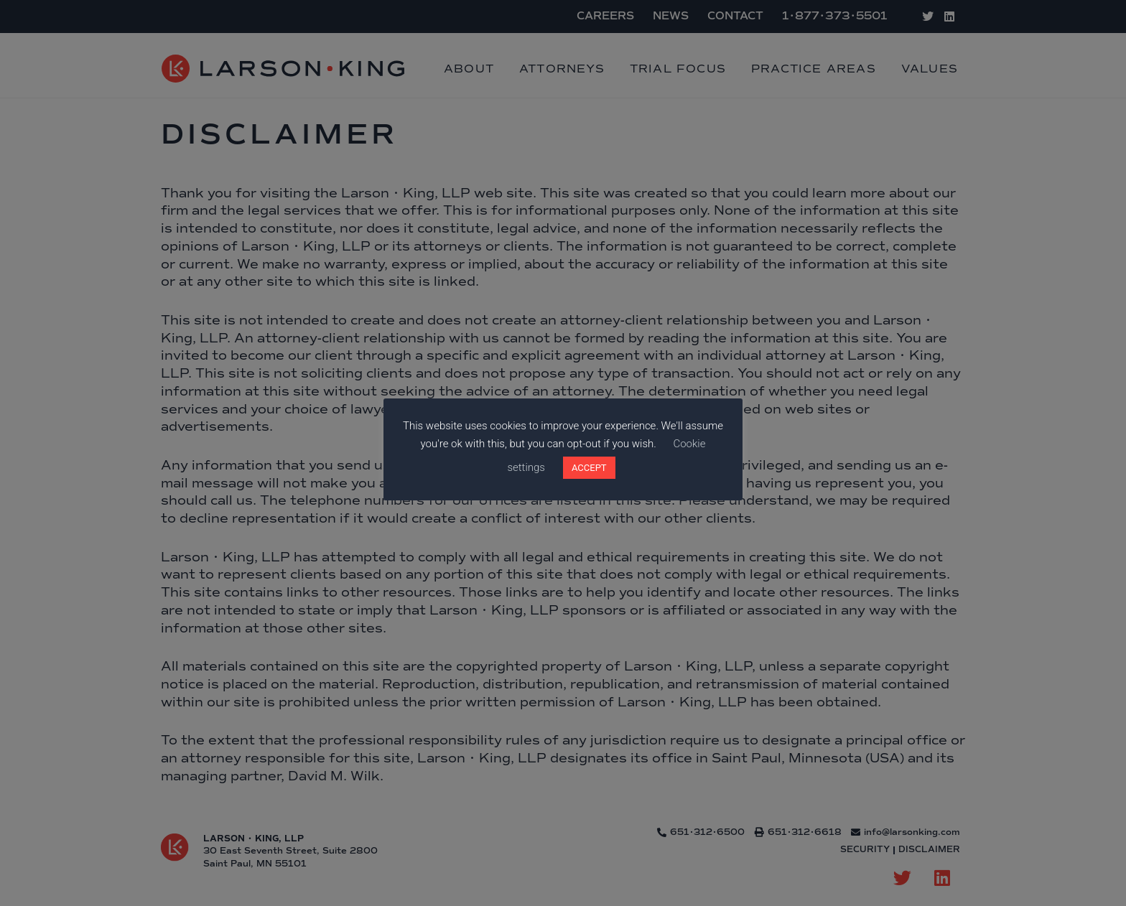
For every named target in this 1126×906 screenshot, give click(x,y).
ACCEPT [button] (589, 467)
